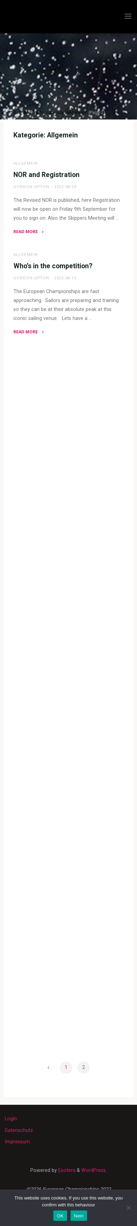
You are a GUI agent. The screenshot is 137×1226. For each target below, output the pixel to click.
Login (11, 1119)
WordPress (93, 1170)
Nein (79, 1215)
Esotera (66, 1170)
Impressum (17, 1142)
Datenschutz (19, 1130)
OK (60, 1215)
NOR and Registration (46, 175)
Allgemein (25, 163)
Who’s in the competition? (52, 266)
